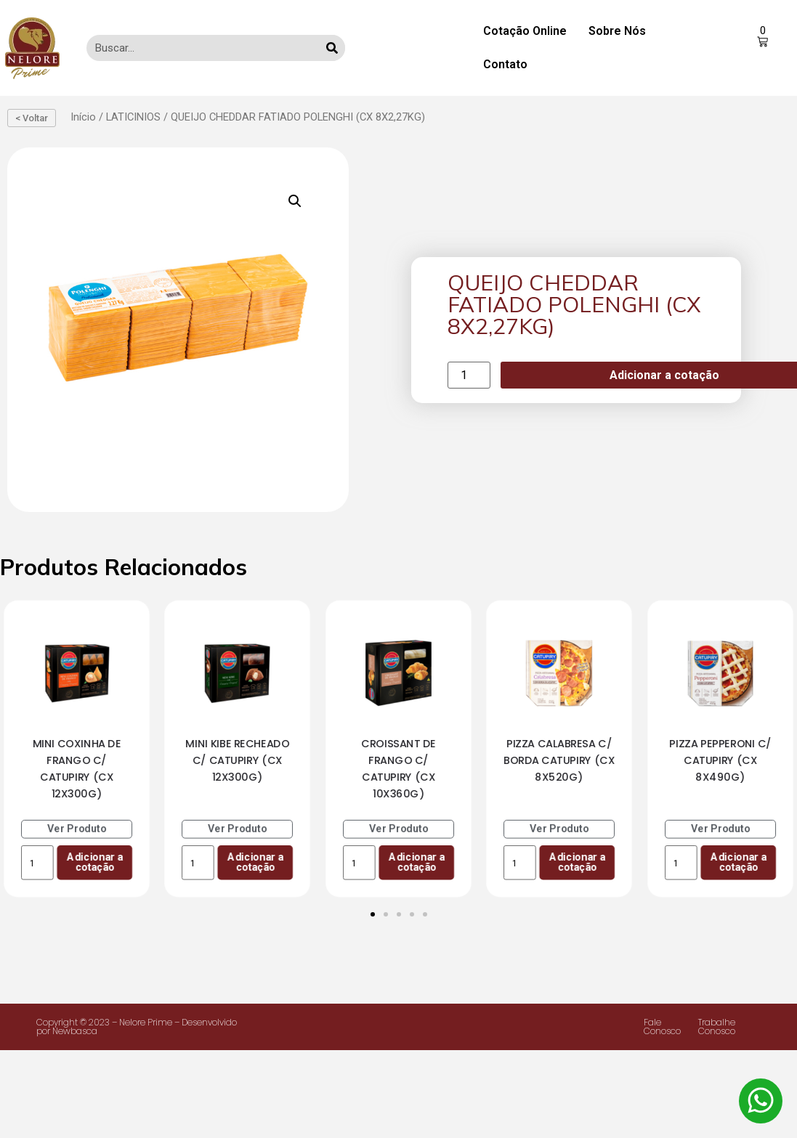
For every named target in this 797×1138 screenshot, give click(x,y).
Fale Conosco (662, 1026)
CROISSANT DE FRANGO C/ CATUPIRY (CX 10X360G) (398, 768)
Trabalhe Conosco (716, 1026)
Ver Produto (77, 829)
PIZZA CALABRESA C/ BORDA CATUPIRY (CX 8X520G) (559, 760)
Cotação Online (525, 31)
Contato (505, 64)
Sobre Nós (617, 31)
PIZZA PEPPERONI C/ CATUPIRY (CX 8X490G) (720, 760)
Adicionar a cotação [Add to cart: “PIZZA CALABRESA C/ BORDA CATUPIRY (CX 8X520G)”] (577, 862)
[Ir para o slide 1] (373, 914)
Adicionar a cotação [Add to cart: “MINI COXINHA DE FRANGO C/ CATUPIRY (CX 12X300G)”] (95, 862)
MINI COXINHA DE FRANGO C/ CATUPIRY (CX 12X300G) (77, 768)
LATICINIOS (133, 116)
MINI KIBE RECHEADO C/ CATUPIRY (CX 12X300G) (238, 760)
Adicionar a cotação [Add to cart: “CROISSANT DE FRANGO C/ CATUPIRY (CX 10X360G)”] (417, 862)
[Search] (332, 48)
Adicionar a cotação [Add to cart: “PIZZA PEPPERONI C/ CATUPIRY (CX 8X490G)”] (738, 862)
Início (83, 116)
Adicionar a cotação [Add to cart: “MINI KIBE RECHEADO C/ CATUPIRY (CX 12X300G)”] (255, 862)
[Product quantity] (469, 375)
